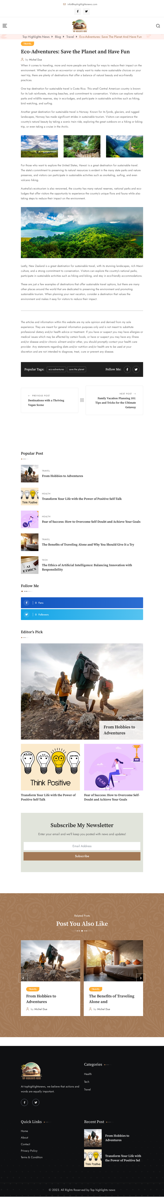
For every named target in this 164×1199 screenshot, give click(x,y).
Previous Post (41, 395)
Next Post (126, 393)
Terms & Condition (31, 1160)
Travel (46, 470)
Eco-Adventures (56, 369)
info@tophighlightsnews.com (82, 4)
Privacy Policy (29, 1153)
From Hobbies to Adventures (62, 476)
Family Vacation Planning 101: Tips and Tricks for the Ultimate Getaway (115, 403)
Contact (25, 1147)
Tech (45, 560)
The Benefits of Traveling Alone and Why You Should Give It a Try (88, 545)
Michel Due (35, 60)
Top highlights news (102, 1192)
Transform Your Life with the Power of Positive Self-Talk (82, 499)
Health (46, 493)
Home (24, 1133)
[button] (23, 980)
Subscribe (82, 856)
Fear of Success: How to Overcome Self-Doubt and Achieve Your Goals (91, 522)
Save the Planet (76, 369)
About (24, 1140)
